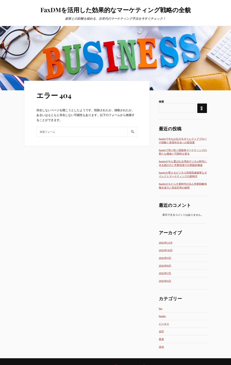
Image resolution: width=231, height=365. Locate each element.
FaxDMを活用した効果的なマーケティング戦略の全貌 (115, 10)
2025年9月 (165, 257)
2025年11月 (166, 242)
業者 (161, 339)
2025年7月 (165, 273)
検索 (161, 101)
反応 (161, 331)
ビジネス (164, 323)
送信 (161, 346)
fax (160, 308)
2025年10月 (166, 250)
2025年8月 (165, 265)
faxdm (162, 316)
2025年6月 (165, 280)
